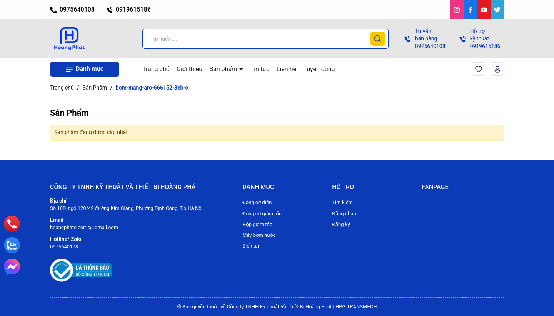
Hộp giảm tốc (257, 224)
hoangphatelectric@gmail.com (84, 227)
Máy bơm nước (259, 235)
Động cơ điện (257, 202)
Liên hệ (286, 69)
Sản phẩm (224, 69)
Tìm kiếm (342, 202)
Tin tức (260, 69)
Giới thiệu (189, 69)
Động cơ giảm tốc (262, 213)
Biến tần (251, 246)
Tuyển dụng (319, 69)
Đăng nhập (344, 213)
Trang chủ (156, 69)
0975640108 (72, 9)
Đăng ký (341, 224)
